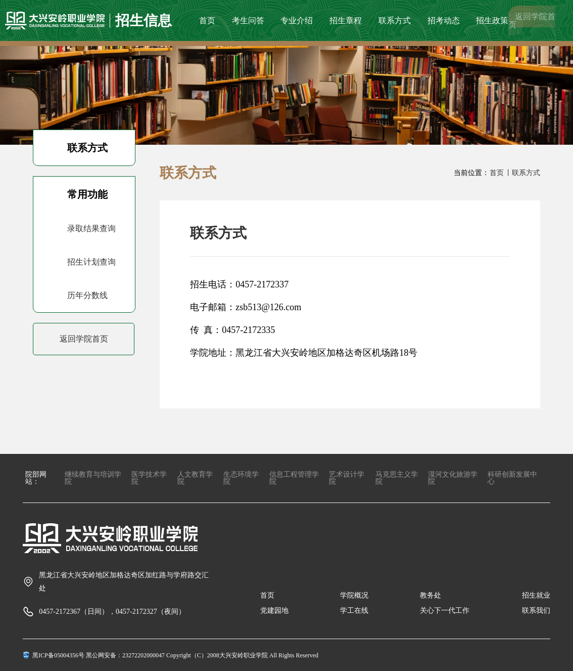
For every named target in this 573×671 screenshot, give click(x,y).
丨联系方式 (522, 173)
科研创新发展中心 (512, 478)
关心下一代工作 (444, 610)
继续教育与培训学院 (93, 478)
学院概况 (354, 595)
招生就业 (536, 595)
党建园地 (274, 610)
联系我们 (536, 610)
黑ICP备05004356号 (58, 655)
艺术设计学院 (346, 478)
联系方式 (394, 20)
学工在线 (354, 610)
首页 (207, 20)
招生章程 (345, 20)
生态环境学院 (241, 478)
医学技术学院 (149, 478)
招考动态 (443, 20)
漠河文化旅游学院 (453, 478)
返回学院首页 (531, 20)
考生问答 (248, 20)
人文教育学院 (195, 478)
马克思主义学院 (396, 478)
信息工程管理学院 (294, 478)
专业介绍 (296, 20)
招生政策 (492, 20)
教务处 (430, 595)
